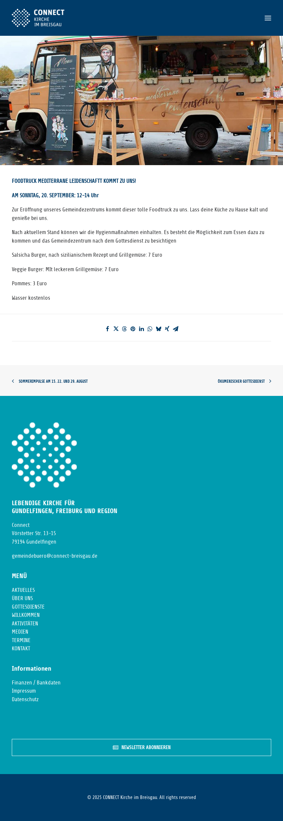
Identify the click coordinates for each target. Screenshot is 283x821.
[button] (268, 18)
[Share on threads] (125, 329)
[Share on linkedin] (142, 329)
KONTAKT (21, 648)
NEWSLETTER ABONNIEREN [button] (142, 747)
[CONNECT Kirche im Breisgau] (38, 18)
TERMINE (21, 640)
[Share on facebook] (107, 329)
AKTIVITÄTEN (25, 623)
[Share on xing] (167, 329)
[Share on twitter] (116, 329)
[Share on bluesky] (159, 329)
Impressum (24, 691)
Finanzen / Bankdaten (36, 683)
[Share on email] (176, 329)
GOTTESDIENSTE (28, 607)
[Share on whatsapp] (150, 329)
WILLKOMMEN (26, 615)
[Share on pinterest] (133, 329)
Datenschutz (25, 699)
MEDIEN (20, 632)
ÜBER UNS (22, 598)
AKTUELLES (23, 590)
